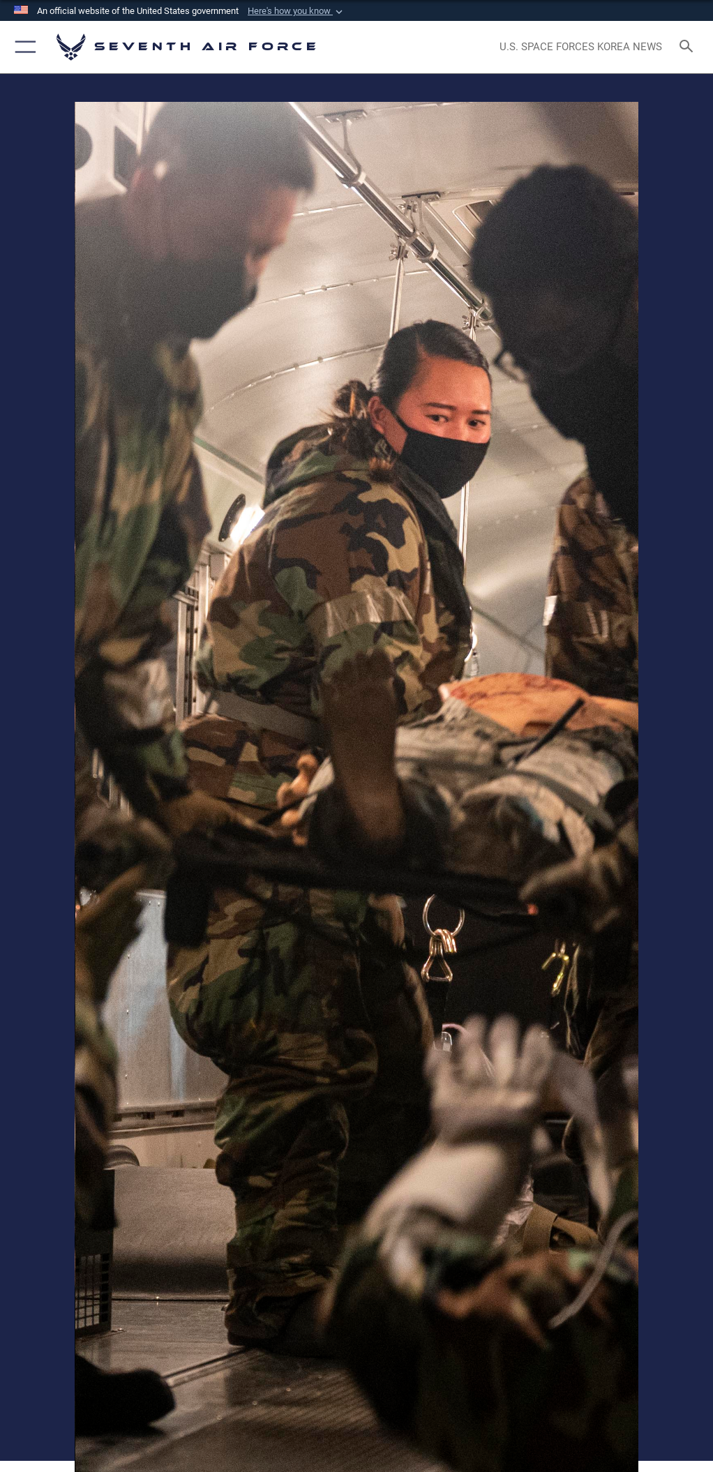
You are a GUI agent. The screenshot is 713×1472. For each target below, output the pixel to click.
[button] (296, 11)
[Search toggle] (688, 47)
